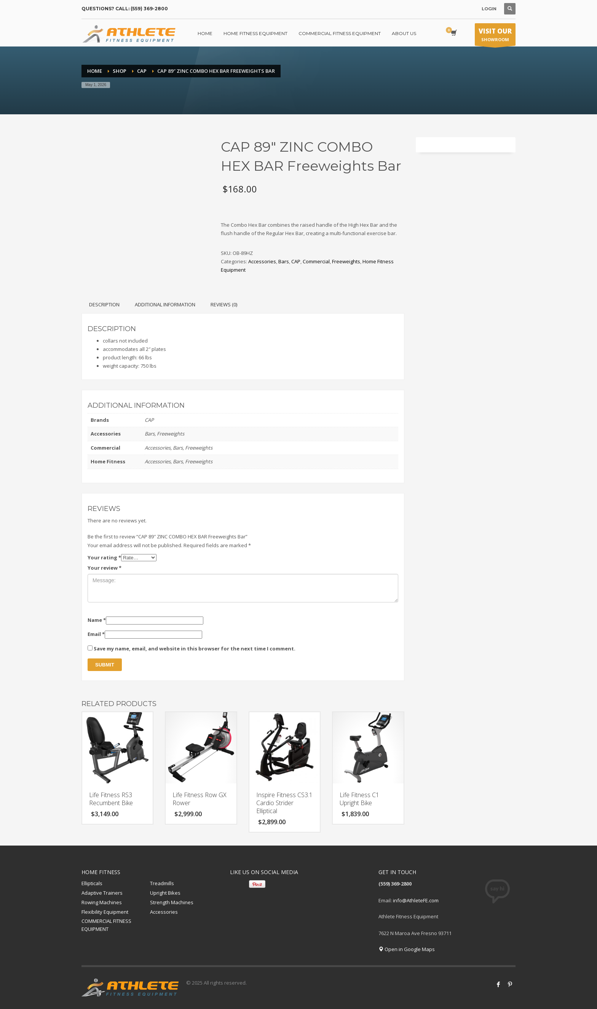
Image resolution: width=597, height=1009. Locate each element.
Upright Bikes (165, 892)
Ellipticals (91, 883)
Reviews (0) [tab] (224, 304)
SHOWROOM (495, 36)
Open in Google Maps (406, 949)
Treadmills (162, 883)
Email (96, 634)
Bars (283, 261)
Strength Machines (171, 902)
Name (97, 620)
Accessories (262, 261)
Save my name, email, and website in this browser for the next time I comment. (194, 648)
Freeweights (346, 261)
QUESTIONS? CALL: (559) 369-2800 (124, 8)
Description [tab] (104, 304)
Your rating (104, 557)
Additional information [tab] (165, 304)
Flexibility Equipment (104, 911)
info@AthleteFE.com (416, 900)
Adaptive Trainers (102, 892)
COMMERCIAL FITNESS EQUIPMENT (106, 925)
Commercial (316, 261)
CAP (295, 261)
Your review (104, 567)
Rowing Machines (101, 902)
